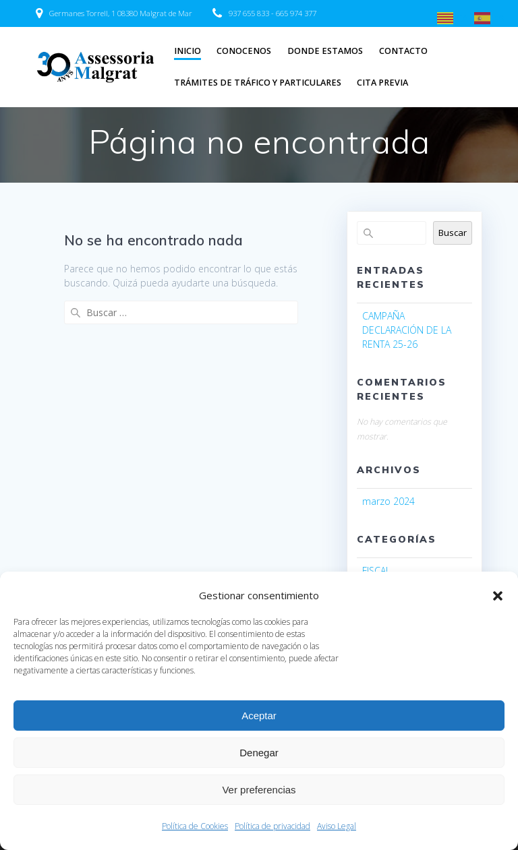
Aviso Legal (336, 826)
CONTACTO (403, 51)
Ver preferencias (258, 789)
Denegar (259, 752)
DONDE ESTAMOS (325, 51)
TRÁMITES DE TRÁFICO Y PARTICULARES (257, 82)
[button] (498, 596)
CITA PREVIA (382, 82)
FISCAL (376, 570)
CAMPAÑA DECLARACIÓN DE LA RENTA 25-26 (406, 330)
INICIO (187, 51)
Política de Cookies (195, 826)
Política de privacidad (272, 826)
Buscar (452, 232)
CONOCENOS (244, 51)
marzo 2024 (388, 501)
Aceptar (259, 715)
